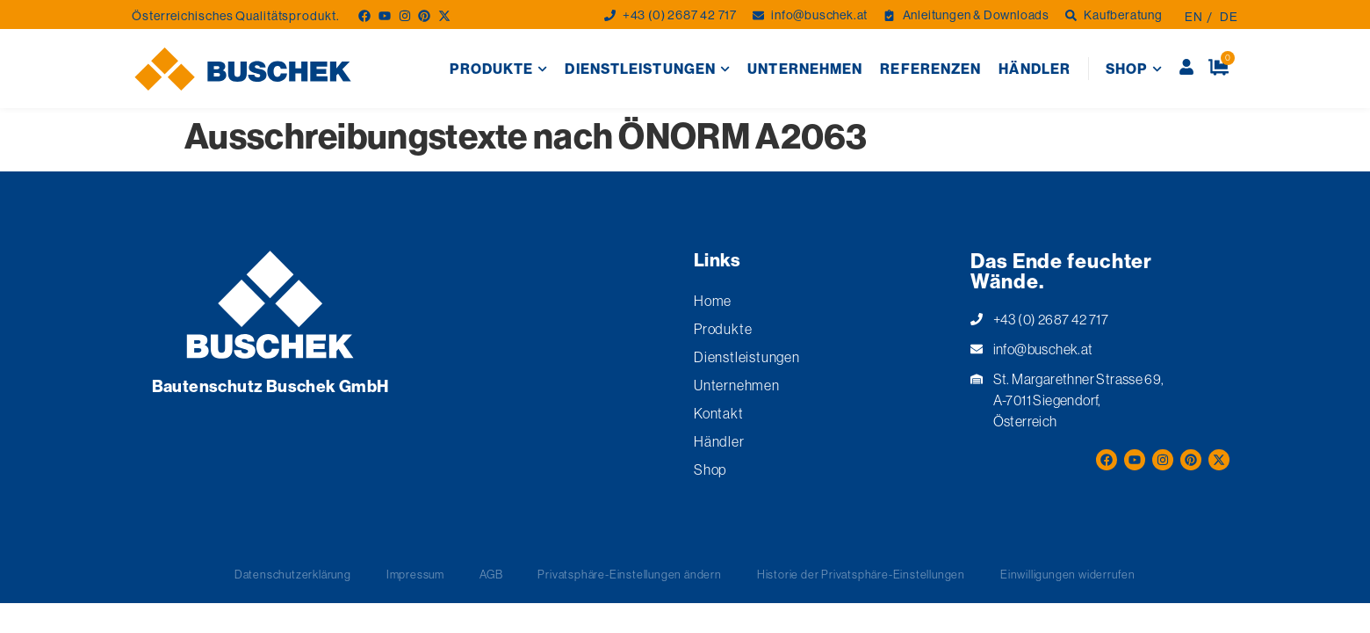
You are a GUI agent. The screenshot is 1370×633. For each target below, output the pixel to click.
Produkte (498, 69)
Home (713, 300)
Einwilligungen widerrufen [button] (1068, 574)
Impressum (415, 574)
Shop (1134, 69)
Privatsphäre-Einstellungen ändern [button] (629, 574)
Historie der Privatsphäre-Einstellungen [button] (861, 574)
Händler (1035, 68)
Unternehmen (804, 68)
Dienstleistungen (647, 69)
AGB (491, 574)
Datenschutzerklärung (292, 574)
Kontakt (719, 413)
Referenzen (930, 68)
